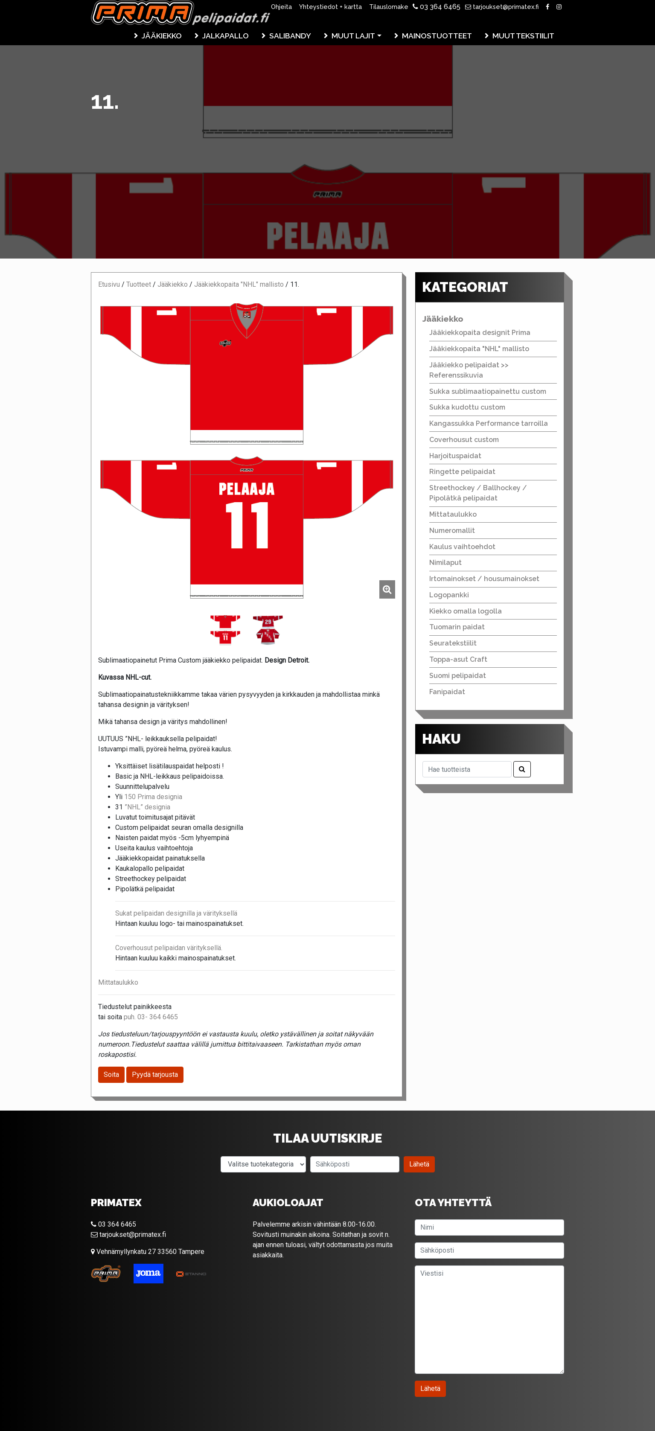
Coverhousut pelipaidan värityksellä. (168, 948)
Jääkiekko (162, 35)
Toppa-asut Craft (458, 659)
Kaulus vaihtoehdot (462, 547)
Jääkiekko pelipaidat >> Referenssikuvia (469, 370)
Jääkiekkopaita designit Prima (479, 333)
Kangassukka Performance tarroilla (488, 423)
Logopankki (449, 595)
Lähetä (419, 1164)
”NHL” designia (147, 807)
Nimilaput (445, 562)
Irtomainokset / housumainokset (484, 579)
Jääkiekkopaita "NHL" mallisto (239, 284)
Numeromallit (452, 530)
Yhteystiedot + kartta (330, 6)
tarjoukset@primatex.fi (502, 6)
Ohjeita (281, 6)
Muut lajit (353, 35)
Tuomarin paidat (457, 627)
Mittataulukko (118, 982)
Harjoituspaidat (455, 456)
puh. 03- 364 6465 (151, 1017)
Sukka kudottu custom (467, 407)
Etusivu (109, 284)
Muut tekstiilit (523, 35)
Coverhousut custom (464, 440)
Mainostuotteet (437, 35)
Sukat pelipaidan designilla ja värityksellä (176, 913)
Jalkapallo (225, 35)
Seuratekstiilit (453, 643)
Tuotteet (138, 284)
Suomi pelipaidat (457, 676)
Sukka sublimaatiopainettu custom (487, 391)
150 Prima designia (152, 797)
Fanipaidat (447, 692)
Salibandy (290, 35)
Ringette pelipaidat (462, 472)
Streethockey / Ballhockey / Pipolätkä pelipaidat (478, 493)
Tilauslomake (388, 6)
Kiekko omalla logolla (465, 611)
